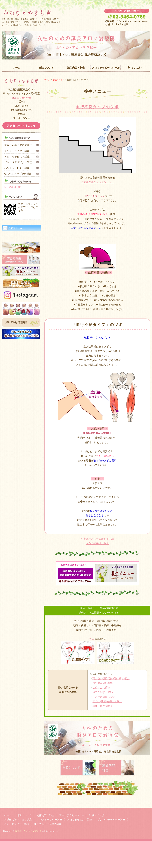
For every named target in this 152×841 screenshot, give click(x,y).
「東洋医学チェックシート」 (97, 182)
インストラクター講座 (17, 151)
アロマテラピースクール (106, 67)
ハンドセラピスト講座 (17, 168)
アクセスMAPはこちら (21, 125)
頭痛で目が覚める (102, 705)
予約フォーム (15, 228)
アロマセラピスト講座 (17, 156)
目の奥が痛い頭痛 (102, 683)
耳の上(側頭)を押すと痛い (107, 701)
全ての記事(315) (13, 187)
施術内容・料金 (76, 67)
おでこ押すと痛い (102, 692)
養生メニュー (58, 80)
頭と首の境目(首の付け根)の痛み (111, 678)
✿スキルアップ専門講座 (18, 173)
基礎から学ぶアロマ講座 (18, 145)
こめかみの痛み (101, 687)
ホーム (16, 67)
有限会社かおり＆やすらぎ (28, 831)
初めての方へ (135, 67)
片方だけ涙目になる (103, 696)
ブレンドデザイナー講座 (18, 162)
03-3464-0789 (24, 97)
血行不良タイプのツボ (97, 107)
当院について (46, 67)
